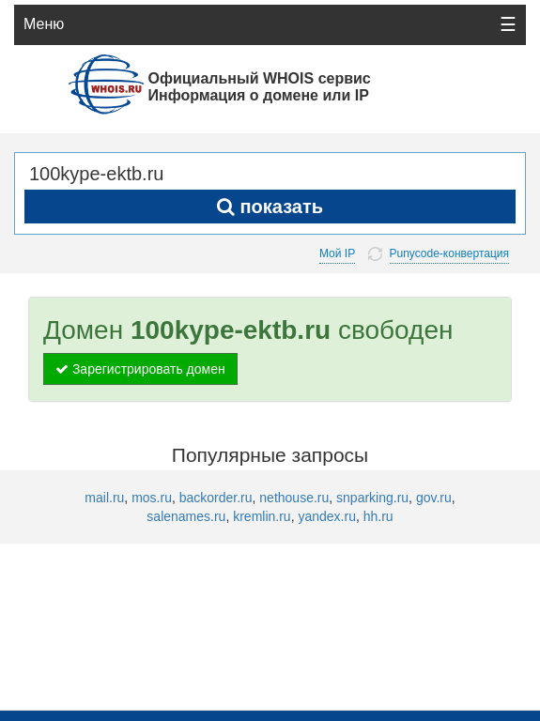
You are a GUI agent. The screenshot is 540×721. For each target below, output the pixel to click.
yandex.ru (326, 516)
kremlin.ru (261, 516)
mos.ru (151, 497)
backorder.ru (216, 497)
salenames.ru (186, 516)
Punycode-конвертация (450, 254)
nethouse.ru (294, 497)
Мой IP (337, 253)
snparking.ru (372, 497)
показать (270, 206)
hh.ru (378, 516)
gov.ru (434, 497)
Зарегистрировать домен (140, 368)
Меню (43, 24)
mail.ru (104, 497)
